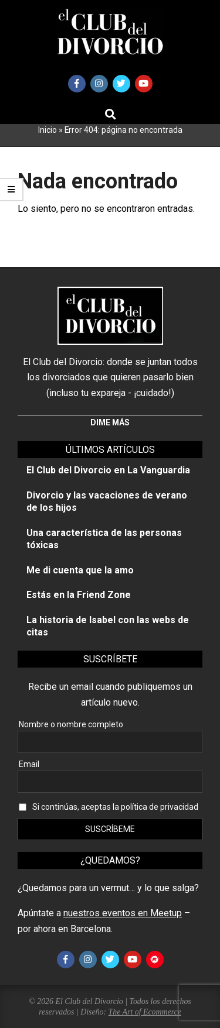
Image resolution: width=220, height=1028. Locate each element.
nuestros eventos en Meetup (122, 913)
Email (29, 764)
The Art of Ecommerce (145, 1012)
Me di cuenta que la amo (80, 570)
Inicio (47, 130)
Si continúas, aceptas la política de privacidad (115, 807)
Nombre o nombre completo (71, 724)
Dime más (110, 422)
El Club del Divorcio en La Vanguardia (108, 470)
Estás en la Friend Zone (78, 594)
